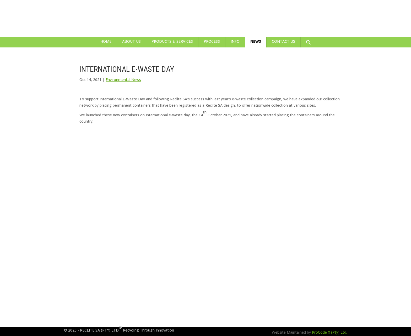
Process (212, 41)
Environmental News (123, 79)
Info (235, 41)
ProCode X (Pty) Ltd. (329, 332)
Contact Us (283, 41)
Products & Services (172, 41)
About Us (131, 41)
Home (105, 41)
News (255, 41)
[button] (308, 42)
